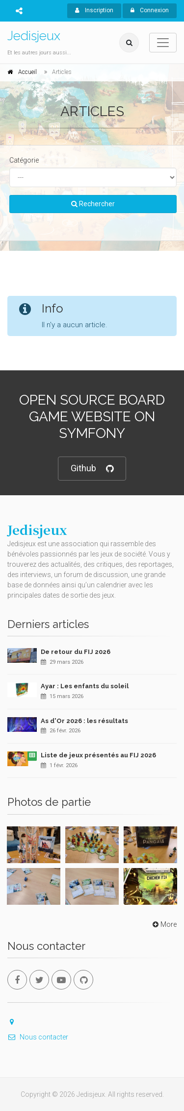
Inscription (94, 10)
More (164, 924)
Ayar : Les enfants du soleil (85, 686)
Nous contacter (37, 1037)
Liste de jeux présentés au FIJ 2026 (98, 755)
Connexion (150, 10)
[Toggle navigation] (163, 42)
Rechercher (93, 204)
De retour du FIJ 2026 (75, 651)
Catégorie (24, 160)
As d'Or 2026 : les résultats (84, 721)
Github (92, 468)
